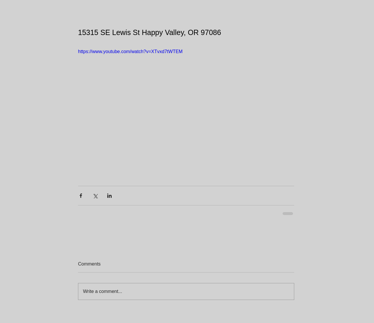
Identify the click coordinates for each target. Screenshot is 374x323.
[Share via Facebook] (81, 195)
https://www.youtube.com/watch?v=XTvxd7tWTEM (130, 51)
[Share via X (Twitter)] (95, 195)
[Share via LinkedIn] (109, 195)
